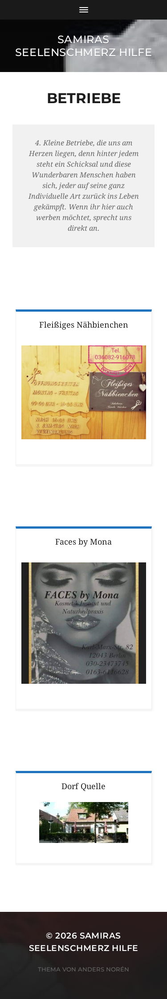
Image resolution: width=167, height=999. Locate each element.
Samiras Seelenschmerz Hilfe (83, 46)
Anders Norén (103, 969)
